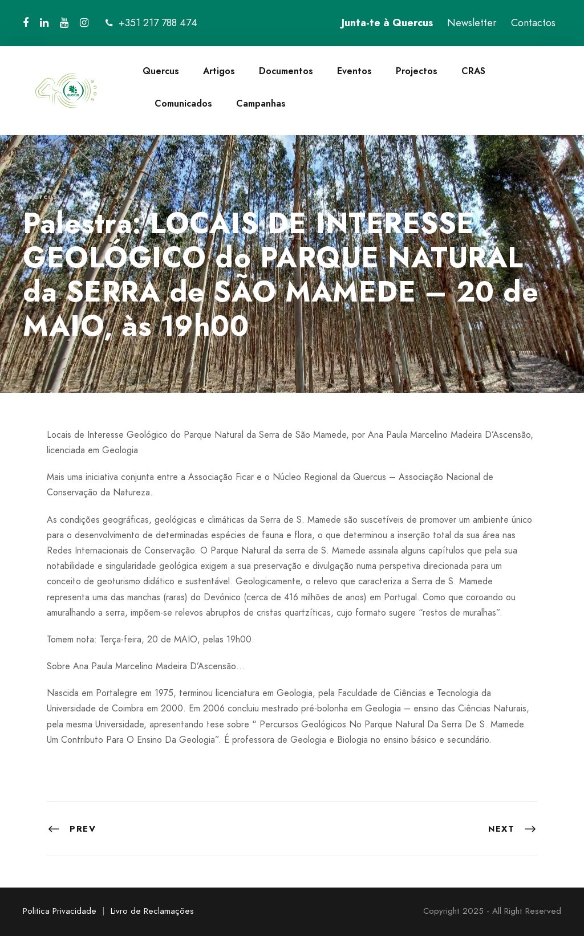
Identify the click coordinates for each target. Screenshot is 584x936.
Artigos (219, 71)
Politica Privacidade (59, 911)
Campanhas (261, 103)
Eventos (354, 71)
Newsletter (472, 22)
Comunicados (183, 103)
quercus (40, 196)
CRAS (473, 71)
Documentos (286, 71)
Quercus (161, 71)
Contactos (533, 22)
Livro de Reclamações (152, 911)
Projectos (416, 71)
